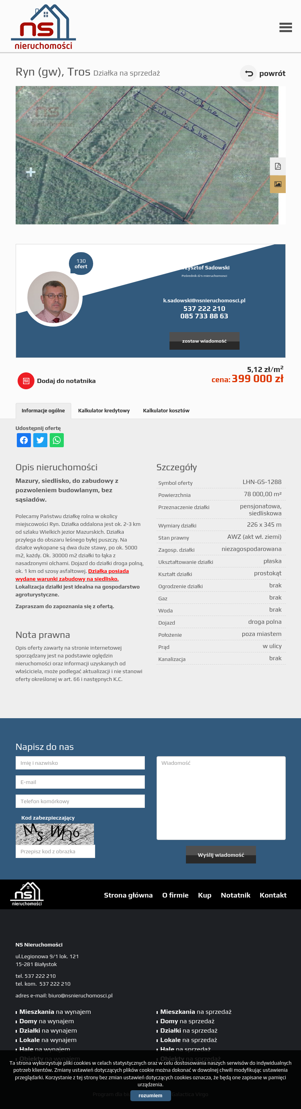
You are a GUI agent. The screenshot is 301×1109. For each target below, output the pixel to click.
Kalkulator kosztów (166, 411)
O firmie (175, 895)
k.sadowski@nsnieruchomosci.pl (204, 300)
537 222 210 (204, 308)
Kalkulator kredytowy (104, 411)
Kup (204, 895)
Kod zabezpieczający (48, 818)
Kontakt (273, 895)
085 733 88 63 (204, 315)
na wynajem (55, 1011)
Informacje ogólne (43, 411)
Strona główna (128, 895)
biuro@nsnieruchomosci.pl (81, 995)
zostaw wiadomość (204, 341)
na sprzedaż (196, 1011)
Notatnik (235, 895)
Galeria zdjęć (278, 184)
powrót (273, 73)
